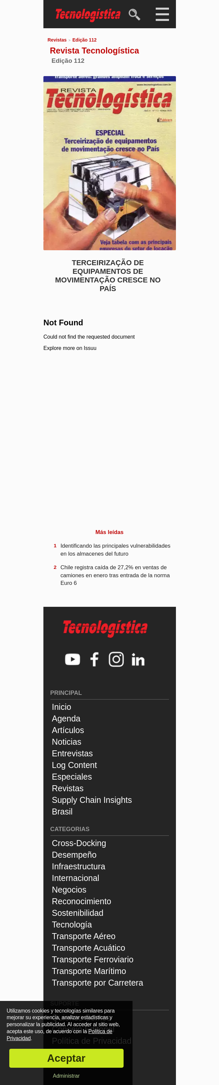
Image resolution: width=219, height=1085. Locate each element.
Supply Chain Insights (92, 800)
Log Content (74, 765)
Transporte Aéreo (84, 936)
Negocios (69, 889)
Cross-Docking (79, 843)
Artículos (68, 730)
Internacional (75, 878)
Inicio (61, 706)
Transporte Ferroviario (93, 959)
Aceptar (66, 1058)
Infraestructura (78, 866)
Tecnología (72, 924)
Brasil (62, 811)
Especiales (72, 776)
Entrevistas (72, 753)
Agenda (66, 718)
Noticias (67, 741)
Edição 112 (85, 40)
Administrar (66, 1076)
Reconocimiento (81, 901)
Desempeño (74, 854)
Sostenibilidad (78, 913)
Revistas (57, 40)
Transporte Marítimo (89, 971)
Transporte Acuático (88, 947)
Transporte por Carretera (97, 982)
